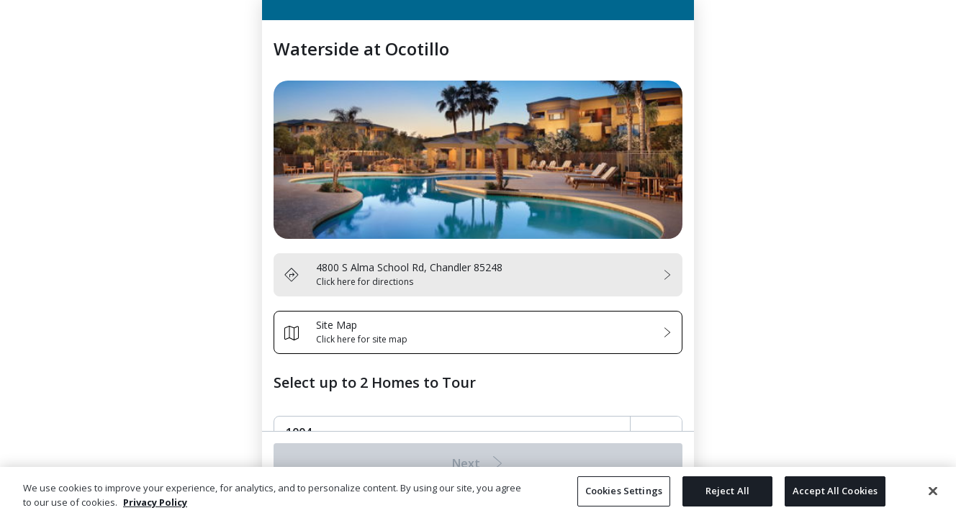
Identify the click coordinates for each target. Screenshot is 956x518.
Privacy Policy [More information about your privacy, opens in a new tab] (155, 502)
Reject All (727, 490)
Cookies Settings (623, 490)
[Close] (933, 490)
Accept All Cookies (835, 490)
